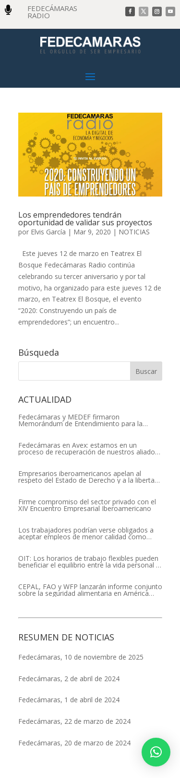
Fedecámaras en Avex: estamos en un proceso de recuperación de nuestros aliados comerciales (88, 448)
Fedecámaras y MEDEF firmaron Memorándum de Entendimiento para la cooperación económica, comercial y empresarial (80, 420)
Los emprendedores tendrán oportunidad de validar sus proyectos (85, 218)
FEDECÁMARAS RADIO (52, 11)
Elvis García (48, 231)
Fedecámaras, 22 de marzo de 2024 (74, 721)
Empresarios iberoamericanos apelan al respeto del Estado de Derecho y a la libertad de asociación (88, 477)
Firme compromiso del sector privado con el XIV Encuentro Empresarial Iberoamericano (87, 505)
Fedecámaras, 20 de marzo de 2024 (74, 742)
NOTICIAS (134, 231)
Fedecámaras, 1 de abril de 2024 (69, 699)
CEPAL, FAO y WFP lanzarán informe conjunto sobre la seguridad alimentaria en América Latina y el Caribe (90, 590)
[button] (156, 752)
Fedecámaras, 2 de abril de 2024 (69, 678)
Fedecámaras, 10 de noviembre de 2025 (81, 657)
